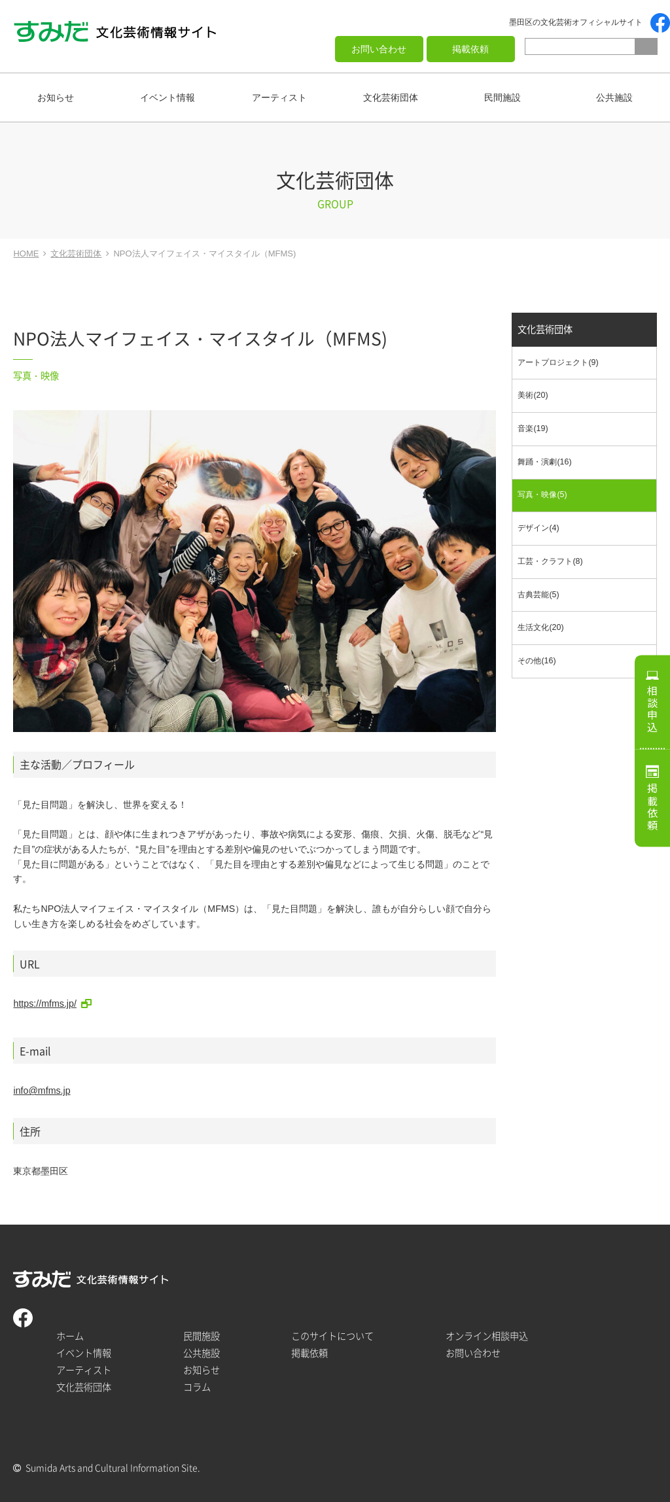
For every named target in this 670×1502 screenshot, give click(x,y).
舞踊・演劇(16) (544, 461)
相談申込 (652, 709)
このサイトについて (332, 1336)
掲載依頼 (470, 49)
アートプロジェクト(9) (558, 362)
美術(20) (533, 395)
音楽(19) (533, 428)
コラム (197, 1387)
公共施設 (614, 97)
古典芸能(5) (538, 594)
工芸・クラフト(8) (550, 561)
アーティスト (279, 97)
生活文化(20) (540, 627)
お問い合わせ (378, 49)
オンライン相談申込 (487, 1336)
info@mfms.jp (41, 1090)
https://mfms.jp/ (44, 1003)
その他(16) (536, 660)
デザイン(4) (538, 528)
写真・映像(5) (542, 494)
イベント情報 (167, 97)
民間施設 (502, 97)
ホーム (70, 1336)
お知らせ (55, 97)
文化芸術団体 (390, 97)
